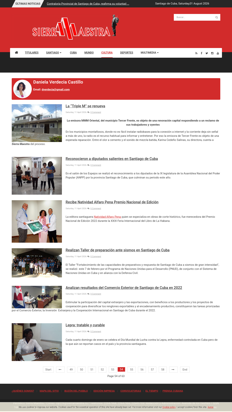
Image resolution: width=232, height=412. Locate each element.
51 (92, 369)
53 (112, 369)
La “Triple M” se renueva (85, 106)
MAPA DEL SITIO (49, 390)
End (185, 369)
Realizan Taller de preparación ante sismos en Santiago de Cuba (118, 250)
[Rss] (196, 53)
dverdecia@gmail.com (56, 89)
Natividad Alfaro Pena (108, 216)
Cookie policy (169, 407)
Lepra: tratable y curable (85, 325)
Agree (210, 407)
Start (48, 369)
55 (131, 369)
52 (102, 369)
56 (142, 369)
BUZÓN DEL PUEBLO (76, 390)
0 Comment (94, 112)
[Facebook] (201, 53)
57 (152, 369)
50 (81, 369)
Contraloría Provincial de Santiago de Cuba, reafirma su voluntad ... (88, 3)
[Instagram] (212, 53)
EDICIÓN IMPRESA (104, 390)
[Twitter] (207, 53)
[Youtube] (218, 53)
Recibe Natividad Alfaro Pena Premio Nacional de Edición (112, 202)
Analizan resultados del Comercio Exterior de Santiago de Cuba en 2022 (124, 288)
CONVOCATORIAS (130, 390)
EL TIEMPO (151, 390)
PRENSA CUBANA (172, 390)
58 (162, 369)
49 (71, 369)
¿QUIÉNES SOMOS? (23, 390)
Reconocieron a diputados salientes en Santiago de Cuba (112, 159)
